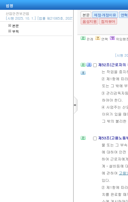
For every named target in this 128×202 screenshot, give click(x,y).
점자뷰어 (108, 21)
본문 (13, 25)
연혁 (101, 38)
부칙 (13, 31)
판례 (87, 38)
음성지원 (89, 21)
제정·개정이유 (105, 15)
